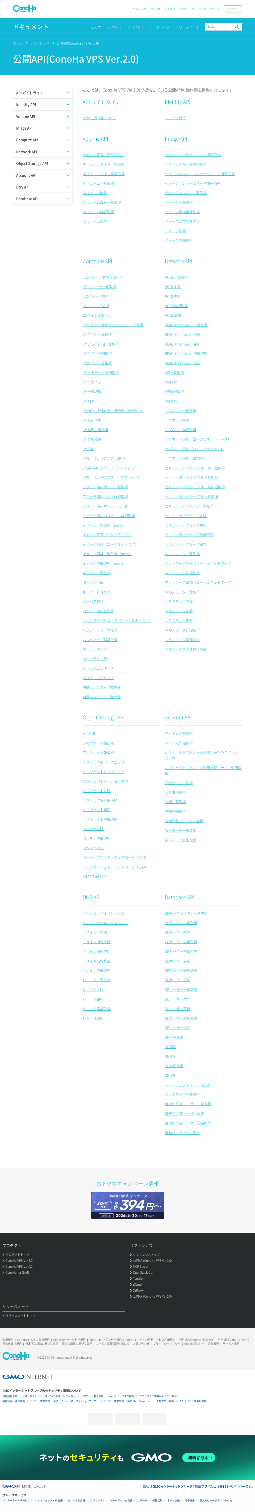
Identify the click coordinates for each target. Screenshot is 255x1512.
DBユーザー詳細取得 (181, 1018)
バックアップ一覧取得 (100, 629)
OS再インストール (97, 315)
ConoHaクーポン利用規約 (105, 1340)
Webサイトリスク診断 (121, 1396)
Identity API (177, 101)
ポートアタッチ (95, 649)
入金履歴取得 (175, 792)
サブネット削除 (177, 420)
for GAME (156, 9)
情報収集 (157, 1500)
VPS (145, 9)
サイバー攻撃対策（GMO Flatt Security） (127, 1401)
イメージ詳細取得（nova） (104, 563)
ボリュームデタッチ (98, 677)
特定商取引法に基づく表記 (41, 1344)
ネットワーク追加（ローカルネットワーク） (200, 582)
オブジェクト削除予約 (100, 800)
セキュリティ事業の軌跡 (192, 1401)
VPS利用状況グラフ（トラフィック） (112, 477)
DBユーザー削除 (177, 998)
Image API (176, 138)
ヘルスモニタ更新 (179, 620)
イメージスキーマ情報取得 (186, 164)
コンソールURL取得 (98, 610)
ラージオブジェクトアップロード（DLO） (115, 857)
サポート (215, 9)
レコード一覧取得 (97, 979)
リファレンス (159, 26)
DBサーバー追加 (177, 979)
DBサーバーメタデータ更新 (186, 913)
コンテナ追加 (93, 847)
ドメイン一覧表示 (97, 932)
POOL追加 (173, 315)
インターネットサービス (16, 1500)
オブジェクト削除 (97, 790)
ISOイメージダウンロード (103, 277)
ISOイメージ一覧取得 (99, 286)
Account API (178, 717)
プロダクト (135, 26)
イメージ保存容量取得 (182, 211)
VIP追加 (171, 401)
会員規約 (7, 1340)
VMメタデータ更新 (97, 362)
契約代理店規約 (12, 1344)
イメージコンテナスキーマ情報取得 (193, 154)
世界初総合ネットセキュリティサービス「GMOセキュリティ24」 (39, 1396)
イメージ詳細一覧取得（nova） (107, 553)
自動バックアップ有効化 (102, 687)
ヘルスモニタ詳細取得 (182, 629)
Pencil (184, 9)
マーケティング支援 (121, 1500)
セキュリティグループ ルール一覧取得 (195, 467)
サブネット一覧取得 (180, 410)
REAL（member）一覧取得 (186, 324)
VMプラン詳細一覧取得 (101, 343)
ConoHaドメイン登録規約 (33, 1340)
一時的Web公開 (95, 876)
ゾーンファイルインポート (104, 913)
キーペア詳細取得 (97, 591)
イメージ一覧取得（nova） (104, 525)
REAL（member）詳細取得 (186, 353)
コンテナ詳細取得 (97, 838)
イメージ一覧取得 (179, 202)
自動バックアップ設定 (182, 1132)
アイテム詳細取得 (179, 742)
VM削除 (88, 401)
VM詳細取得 (92, 439)
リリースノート (187, 26)
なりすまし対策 (165, 1401)
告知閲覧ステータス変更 (184, 820)
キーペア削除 (93, 582)
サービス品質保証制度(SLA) (112, 1344)
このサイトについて (106, 26)
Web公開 (90, 733)
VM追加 (88, 448)
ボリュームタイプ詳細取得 (104, 173)
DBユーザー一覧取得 (181, 989)
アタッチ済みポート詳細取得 (105, 496)
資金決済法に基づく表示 (77, 1344)
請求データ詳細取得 (180, 839)
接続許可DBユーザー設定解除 (188, 1122)
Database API (179, 897)
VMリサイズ (92, 381)
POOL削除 (173, 286)
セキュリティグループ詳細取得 (189, 534)
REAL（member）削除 (182, 334)
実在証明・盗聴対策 (13, 1401)
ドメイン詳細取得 (97, 970)
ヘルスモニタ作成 (179, 601)
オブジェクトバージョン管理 (105, 780)
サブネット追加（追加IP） (185, 458)
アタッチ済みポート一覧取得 (105, 486)
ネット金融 (173, 1500)
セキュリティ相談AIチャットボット (159, 1396)
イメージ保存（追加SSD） (103, 154)
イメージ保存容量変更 (182, 221)
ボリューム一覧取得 (98, 183)
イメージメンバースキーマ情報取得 (193, 183)
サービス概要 (231, 1344)
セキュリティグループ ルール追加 (191, 496)
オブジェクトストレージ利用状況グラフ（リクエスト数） (203, 755)
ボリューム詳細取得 (98, 211)
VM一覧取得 (92, 391)
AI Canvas (171, 9)
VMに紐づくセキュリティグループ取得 (113, 324)
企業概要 (213, 1344)
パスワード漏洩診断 (92, 1396)
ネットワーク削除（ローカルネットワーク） (200, 563)
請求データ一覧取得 (180, 830)
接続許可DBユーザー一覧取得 (188, 1103)
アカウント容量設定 (98, 742)
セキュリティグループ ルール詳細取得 (195, 486)
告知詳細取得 (175, 811)
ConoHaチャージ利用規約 (69, 1340)
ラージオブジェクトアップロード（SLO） (115, 866)
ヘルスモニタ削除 (179, 610)
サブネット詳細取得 (180, 429)
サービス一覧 (198, 9)
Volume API (95, 138)
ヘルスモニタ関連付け (182, 639)
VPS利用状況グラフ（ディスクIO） (110, 467)
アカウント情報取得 (98, 752)
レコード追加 (93, 1018)
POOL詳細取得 (176, 305)
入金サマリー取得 (179, 782)
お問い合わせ (141, 1344)
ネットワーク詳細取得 (182, 572)
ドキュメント (31, 27)
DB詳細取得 (174, 1065)
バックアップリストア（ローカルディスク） (117, 620)
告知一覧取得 (175, 801)
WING (135, 9)
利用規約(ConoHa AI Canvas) (196, 1340)
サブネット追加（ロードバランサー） (194, 448)
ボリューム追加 (95, 221)
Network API (178, 261)
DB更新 (170, 1056)
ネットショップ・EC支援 (49, 1500)
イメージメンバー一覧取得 (186, 192)
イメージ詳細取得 (179, 240)
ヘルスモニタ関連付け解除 (186, 649)
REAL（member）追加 (182, 362)
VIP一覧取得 (174, 372)
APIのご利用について (99, 117)
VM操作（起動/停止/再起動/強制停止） (113, 410)
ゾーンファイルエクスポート (105, 922)
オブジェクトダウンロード (104, 771)
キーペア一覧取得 (97, 572)
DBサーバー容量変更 (181, 951)
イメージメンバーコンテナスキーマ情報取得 (200, 173)
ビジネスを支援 (76, 1500)
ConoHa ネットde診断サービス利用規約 (150, 1340)
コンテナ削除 (93, 828)
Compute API (97, 261)
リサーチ (142, 1500)
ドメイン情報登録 (97, 960)
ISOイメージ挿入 (96, 296)
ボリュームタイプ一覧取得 (104, 164)
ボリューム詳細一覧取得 (102, 202)
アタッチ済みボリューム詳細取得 (109, 515)
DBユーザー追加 (177, 1027)
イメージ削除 (175, 230)
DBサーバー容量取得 (181, 941)
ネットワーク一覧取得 (182, 553)
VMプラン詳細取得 (97, 353)
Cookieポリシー (194, 1344)
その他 (228, 1500)
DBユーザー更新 (177, 1008)
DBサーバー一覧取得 (181, 922)
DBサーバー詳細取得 (181, 970)
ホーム (18, 43)
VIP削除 (171, 381)
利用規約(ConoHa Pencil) (233, 1340)
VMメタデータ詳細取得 (101, 372)
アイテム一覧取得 (179, 733)
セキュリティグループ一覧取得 (189, 505)
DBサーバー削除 (177, 932)
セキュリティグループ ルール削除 (191, 477)
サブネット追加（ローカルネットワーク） (198, 439)
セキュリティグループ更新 (186, 525)
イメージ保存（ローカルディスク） (110, 544)
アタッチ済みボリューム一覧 (105, 505)
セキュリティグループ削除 (186, 515)
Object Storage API (104, 717)
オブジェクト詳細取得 (100, 819)
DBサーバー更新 (177, 960)
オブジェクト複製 (97, 809)
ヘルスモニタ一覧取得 (182, 591)
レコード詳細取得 (97, 1008)
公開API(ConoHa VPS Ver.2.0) (78, 43)
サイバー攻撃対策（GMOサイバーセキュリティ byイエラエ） (64, 1401)
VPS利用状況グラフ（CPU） (105, 458)
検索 (237, 27)
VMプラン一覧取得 (97, 334)
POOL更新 (173, 296)
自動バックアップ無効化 (102, 696)
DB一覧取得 (174, 1037)
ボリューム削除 (95, 192)
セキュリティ (97, 1500)
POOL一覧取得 (176, 277)
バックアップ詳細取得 (100, 639)
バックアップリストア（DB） (188, 1084)
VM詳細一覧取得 (95, 429)
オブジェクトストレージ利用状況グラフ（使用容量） (203, 770)
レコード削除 (93, 989)
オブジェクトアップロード (104, 762)
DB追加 (170, 1075)
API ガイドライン (102, 101)
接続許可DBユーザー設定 (184, 1113)
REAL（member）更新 (182, 343)
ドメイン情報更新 (97, 951)
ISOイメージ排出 (96, 305)
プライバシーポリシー (167, 1344)
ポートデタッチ (95, 658)
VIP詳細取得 (174, 391)
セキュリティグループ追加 (186, 544)
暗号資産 (190, 1500)
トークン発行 (175, 117)
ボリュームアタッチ (98, 668)
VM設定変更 (92, 420)
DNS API (92, 897)
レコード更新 (93, 998)
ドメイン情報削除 (97, 941)
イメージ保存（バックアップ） (107, 534)
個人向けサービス (210, 1500)
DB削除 (170, 1046)
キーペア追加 (93, 601)
